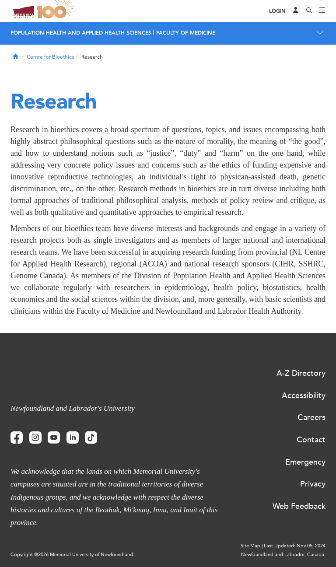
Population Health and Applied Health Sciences (80, 33)
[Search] (309, 11)
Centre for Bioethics (50, 57)
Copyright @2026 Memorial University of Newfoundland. (72, 554)
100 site (57, 11)
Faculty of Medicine (185, 33)
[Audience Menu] (295, 11)
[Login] (277, 11)
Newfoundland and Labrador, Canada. (283, 554)
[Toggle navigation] (322, 11)
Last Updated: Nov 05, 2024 (295, 546)
